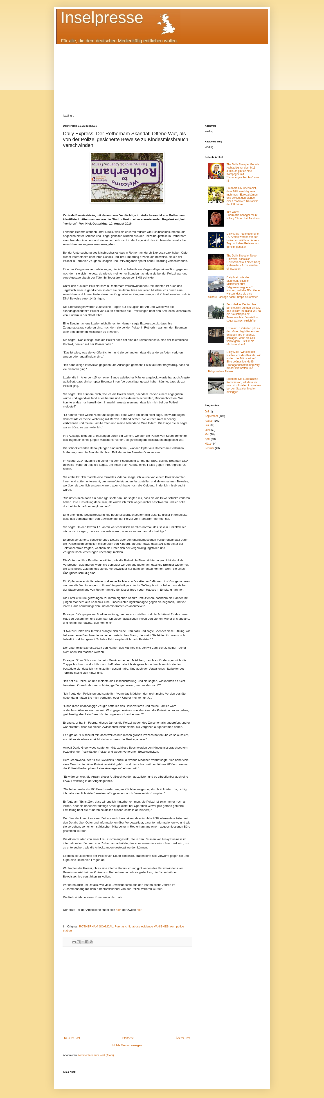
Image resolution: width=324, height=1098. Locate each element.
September (211, 416)
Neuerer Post (72, 1038)
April (207, 439)
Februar (209, 448)
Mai (207, 434)
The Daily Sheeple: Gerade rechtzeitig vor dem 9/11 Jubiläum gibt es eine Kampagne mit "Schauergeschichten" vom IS (243, 172)
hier (118, 909)
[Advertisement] (162, 75)
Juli (207, 411)
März (208, 443)
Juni (207, 430)
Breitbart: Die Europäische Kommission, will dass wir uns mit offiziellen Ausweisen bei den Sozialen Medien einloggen (244, 385)
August (209, 420)
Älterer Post (183, 1038)
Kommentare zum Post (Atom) (96, 1055)
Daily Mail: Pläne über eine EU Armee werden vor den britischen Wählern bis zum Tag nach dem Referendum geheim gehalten (243, 240)
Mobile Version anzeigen (127, 1045)
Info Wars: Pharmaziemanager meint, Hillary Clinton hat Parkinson (244, 215)
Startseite (128, 1038)
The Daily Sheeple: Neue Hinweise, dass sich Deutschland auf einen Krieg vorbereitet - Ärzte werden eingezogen (244, 262)
